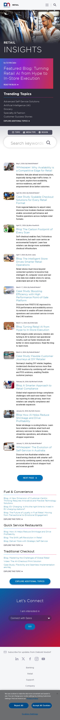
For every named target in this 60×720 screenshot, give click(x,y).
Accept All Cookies (41, 706)
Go (30, 626)
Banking (30, 667)
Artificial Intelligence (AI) (17, 105)
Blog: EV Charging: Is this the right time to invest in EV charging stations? (29, 507)
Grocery (8, 109)
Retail (30, 673)
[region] (30, 705)
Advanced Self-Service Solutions (21, 101)
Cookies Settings (30, 714)
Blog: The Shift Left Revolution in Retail (23, 537)
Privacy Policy (32, 698)
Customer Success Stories (18, 116)
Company (30, 686)
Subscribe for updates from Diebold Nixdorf (29, 652)
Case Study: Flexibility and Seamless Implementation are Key (29, 565)
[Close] (57, 693)
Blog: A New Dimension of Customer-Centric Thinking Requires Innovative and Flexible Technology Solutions (30, 500)
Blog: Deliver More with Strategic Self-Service (26, 541)
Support (30, 679)
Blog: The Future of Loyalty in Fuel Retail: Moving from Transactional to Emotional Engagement (28, 513)
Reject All (18, 706)
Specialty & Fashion (14, 112)
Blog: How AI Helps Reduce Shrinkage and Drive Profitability (27, 532)
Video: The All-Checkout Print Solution (22, 561)
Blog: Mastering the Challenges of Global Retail (26, 558)
